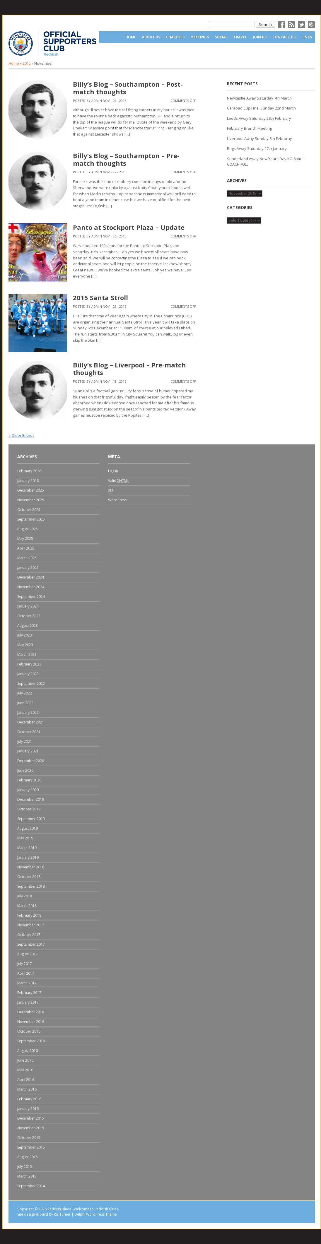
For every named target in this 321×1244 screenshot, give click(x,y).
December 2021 (30, 722)
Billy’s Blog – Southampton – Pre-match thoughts (126, 159)
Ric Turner (62, 1214)
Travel (240, 37)
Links (306, 37)
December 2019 (30, 799)
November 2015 (30, 1127)
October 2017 (28, 934)
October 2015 (28, 1137)
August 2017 (27, 954)
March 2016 (27, 1089)
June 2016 (25, 1060)
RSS (291, 24)
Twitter (301, 24)
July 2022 (24, 693)
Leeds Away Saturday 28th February (259, 118)
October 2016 (28, 1031)
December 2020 (30, 760)
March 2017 (27, 983)
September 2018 (31, 886)
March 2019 (27, 847)
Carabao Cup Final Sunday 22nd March (261, 108)
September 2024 (31, 596)
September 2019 (31, 818)
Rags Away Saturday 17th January (257, 148)
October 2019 (28, 809)
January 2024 (28, 606)
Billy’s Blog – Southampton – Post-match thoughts (128, 88)
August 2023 (27, 625)
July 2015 (24, 1166)
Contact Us (284, 37)
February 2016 (29, 1098)
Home (130, 37)
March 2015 (27, 1176)
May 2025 (25, 538)
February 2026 (29, 470)
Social (221, 37)
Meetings (199, 37)
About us (151, 37)
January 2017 (28, 1002)
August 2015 (27, 1156)
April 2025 (25, 548)
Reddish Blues (59, 1209)
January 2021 (28, 751)
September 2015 (31, 1147)
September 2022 (31, 683)
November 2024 (30, 586)
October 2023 (28, 615)
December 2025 (30, 490)
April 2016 (25, 1079)
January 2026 (28, 480)
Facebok (281, 24)
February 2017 (29, 992)
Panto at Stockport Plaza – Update (129, 227)
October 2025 (28, 509)
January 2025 (28, 567)
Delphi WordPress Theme (95, 1214)
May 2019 (25, 838)
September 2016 (31, 1040)
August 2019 (27, 828)
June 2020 (25, 770)
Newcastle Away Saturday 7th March (259, 98)
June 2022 (25, 702)
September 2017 (31, 944)
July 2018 (24, 896)
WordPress (117, 499)
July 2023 (24, 635)
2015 (27, 63)
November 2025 (30, 499)
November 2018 (30, 867)
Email (311, 24)
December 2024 (30, 577)
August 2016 (27, 1050)
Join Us (260, 37)
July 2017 (24, 963)
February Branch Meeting (249, 128)
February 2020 (29, 780)
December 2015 (30, 1118)
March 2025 (27, 557)
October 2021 (28, 731)
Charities (175, 37)
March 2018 (27, 905)
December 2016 (30, 1011)
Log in (113, 470)
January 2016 (28, 1108)
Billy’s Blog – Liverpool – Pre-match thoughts (129, 368)
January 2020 (28, 789)
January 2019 (28, 857)
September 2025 (31, 519)
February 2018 (29, 915)
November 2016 (30, 1021)
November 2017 (30, 925)
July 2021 (24, 741)
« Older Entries (21, 435)
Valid (118, 480)
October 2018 (28, 876)
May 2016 (25, 1069)
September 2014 (31, 1185)
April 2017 (25, 973)
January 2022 (28, 712)
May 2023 (25, 644)
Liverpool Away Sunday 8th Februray (259, 138)
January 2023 (28, 673)
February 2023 (29, 664)
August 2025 (27, 528)
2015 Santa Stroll (100, 297)
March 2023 (27, 654)
